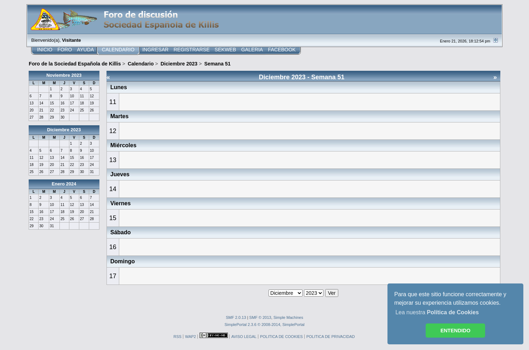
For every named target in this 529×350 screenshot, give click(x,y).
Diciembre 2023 (64, 129)
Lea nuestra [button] (437, 312)
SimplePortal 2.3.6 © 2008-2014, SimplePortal (264, 324)
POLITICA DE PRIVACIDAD (330, 336)
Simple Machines (288, 317)
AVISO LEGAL (244, 336)
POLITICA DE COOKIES (281, 336)
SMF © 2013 (260, 317)
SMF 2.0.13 (236, 317)
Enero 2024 (64, 184)
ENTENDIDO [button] (456, 330)
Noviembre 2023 (64, 75)
